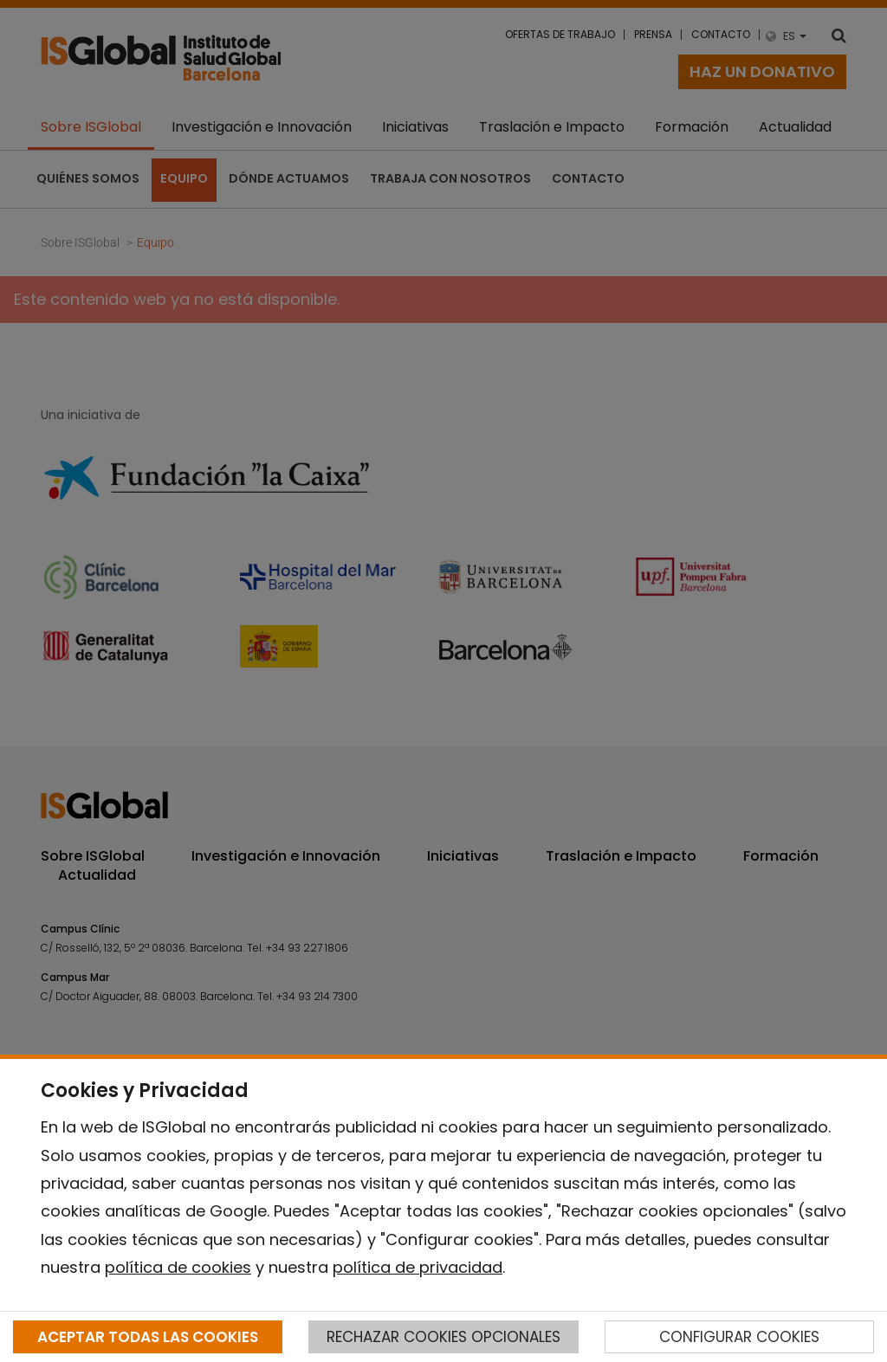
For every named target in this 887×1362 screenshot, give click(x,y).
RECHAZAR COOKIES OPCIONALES (443, 1336)
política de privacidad (417, 1267)
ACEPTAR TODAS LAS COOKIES (147, 1336)
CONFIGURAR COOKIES (739, 1336)
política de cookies (178, 1267)
